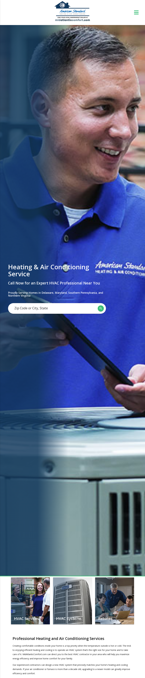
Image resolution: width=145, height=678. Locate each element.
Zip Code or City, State (31, 308)
